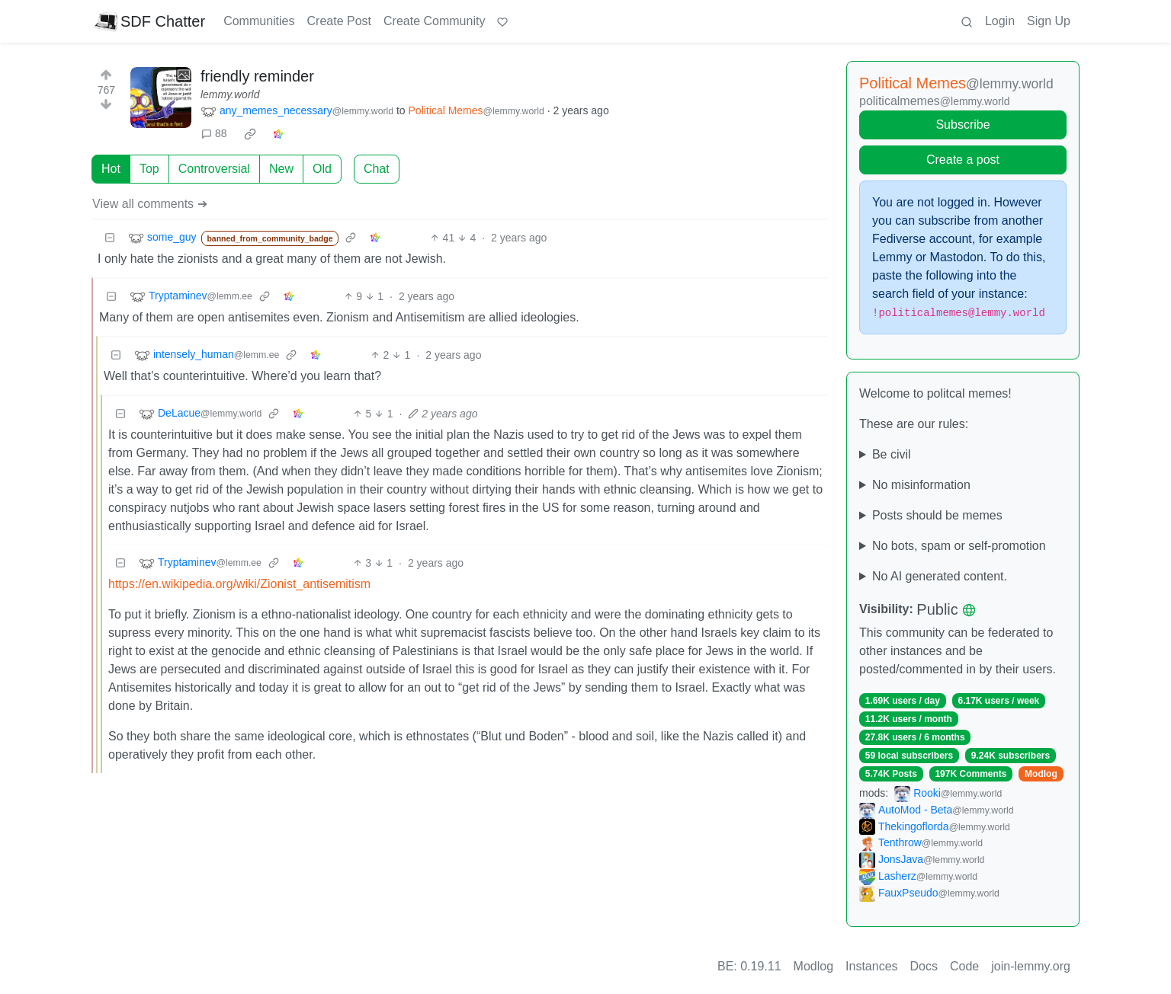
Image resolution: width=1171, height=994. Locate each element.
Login (1000, 20)
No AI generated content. (939, 576)
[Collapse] (110, 238)
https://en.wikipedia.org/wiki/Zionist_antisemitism (239, 583)
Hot (110, 168)
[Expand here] (160, 97)
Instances (871, 966)
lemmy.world (230, 94)
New (281, 168)
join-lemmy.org (1030, 966)
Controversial (214, 168)
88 (214, 133)
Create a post (962, 159)
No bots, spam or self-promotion (959, 545)
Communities (258, 20)
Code (964, 966)
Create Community (434, 20)
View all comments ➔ (149, 203)
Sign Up (1048, 20)
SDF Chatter (150, 21)
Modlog (1041, 774)
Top (149, 168)
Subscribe (962, 124)
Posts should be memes (937, 515)
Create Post (339, 20)
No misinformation (921, 484)
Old (322, 168)
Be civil (891, 454)
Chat (377, 168)
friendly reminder (257, 76)
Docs (924, 966)
